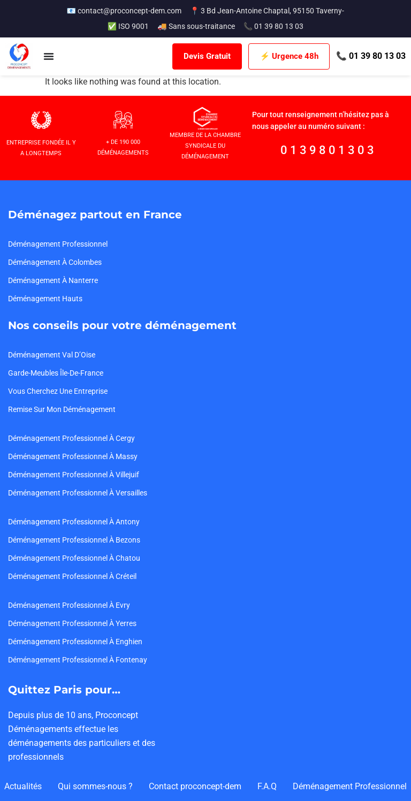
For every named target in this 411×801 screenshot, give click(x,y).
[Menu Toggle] (48, 56)
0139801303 (328, 150)
